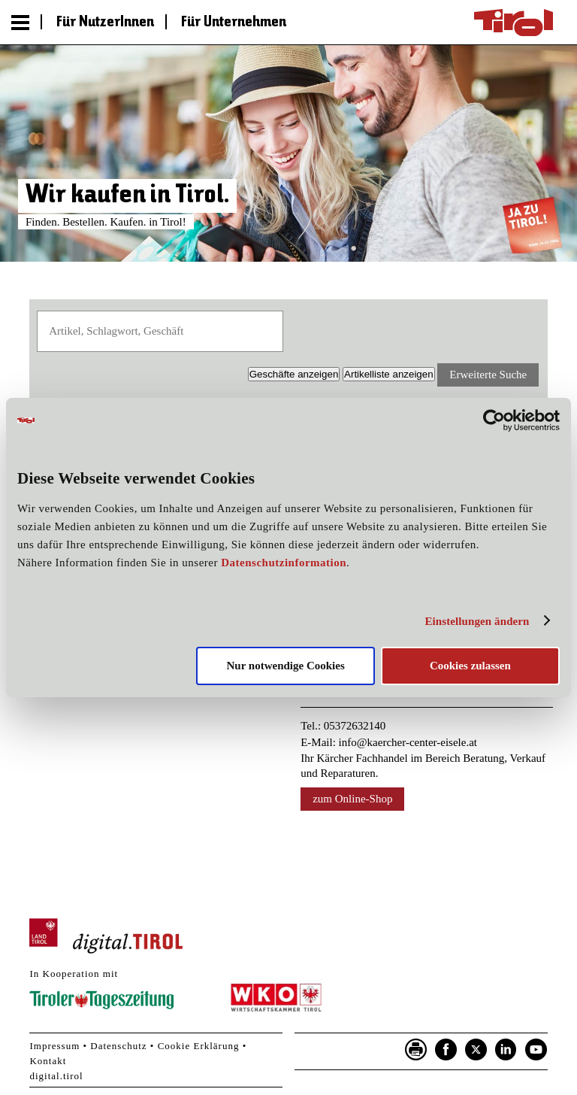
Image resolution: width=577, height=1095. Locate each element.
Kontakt (47, 1060)
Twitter (476, 1050)
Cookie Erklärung (199, 1045)
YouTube (536, 1050)
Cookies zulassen (470, 666)
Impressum (54, 1045)
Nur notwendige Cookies (286, 666)
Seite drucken (416, 1050)
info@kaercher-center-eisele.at (408, 742)
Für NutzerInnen (105, 22)
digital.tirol (56, 1075)
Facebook (446, 1050)
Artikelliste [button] (389, 374)
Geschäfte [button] (294, 374)
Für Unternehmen (233, 22)
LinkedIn (506, 1050)
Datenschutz (118, 1045)
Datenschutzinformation (283, 563)
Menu (20, 22)
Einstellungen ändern (476, 621)
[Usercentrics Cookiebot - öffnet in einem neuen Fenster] (494, 420)
